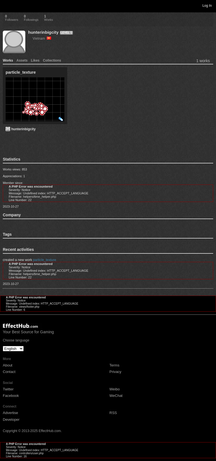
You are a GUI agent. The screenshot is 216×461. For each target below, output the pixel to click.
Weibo (114, 389)
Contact (9, 372)
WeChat (116, 395)
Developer (11, 419)
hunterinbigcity (43, 32)
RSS (113, 413)
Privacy (115, 372)
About (7, 365)
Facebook (11, 395)
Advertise (10, 413)
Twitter (8, 389)
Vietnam (42, 39)
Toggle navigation (7, 5)
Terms (114, 365)
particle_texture (44, 260)
